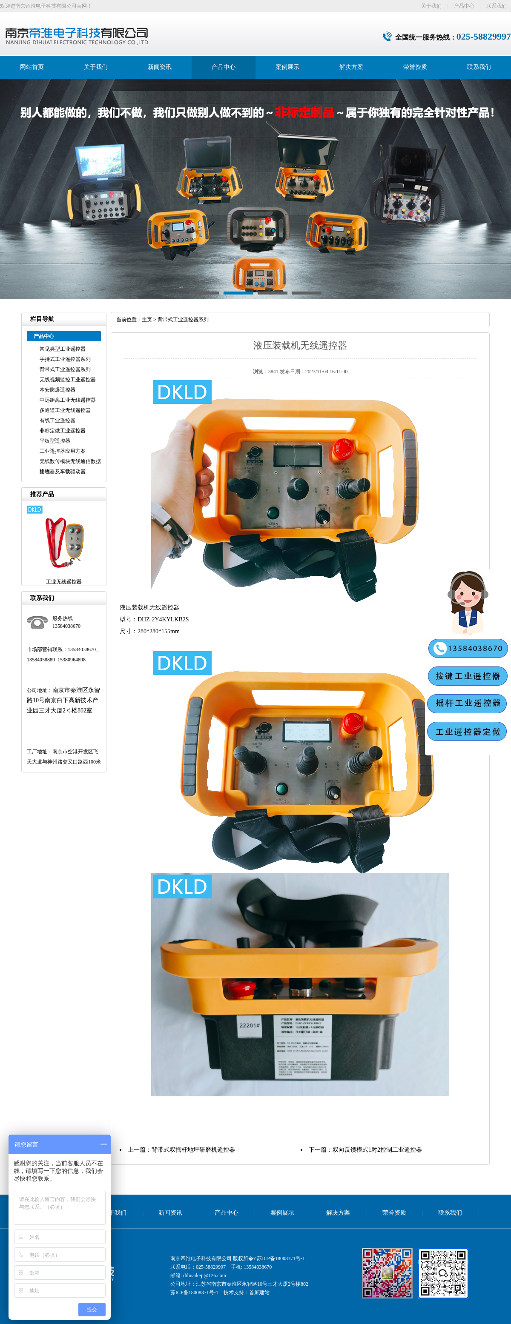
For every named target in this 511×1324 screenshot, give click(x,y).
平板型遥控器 (55, 441)
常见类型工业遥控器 (63, 349)
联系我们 (496, 6)
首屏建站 (259, 1292)
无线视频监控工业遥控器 (68, 380)
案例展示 (287, 67)
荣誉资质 (415, 67)
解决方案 (351, 67)
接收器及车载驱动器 (63, 472)
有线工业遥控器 (57, 420)
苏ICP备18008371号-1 (281, 1258)
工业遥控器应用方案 (63, 451)
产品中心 (464, 6)
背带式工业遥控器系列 (65, 369)
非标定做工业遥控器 (63, 431)
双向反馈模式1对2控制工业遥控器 (377, 1150)
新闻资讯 (160, 67)
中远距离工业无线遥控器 (68, 400)
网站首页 (32, 67)
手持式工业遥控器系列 (65, 359)
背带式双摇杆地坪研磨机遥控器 (193, 1150)
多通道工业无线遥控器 (65, 410)
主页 (147, 320)
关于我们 (431, 6)
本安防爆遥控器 (57, 390)
